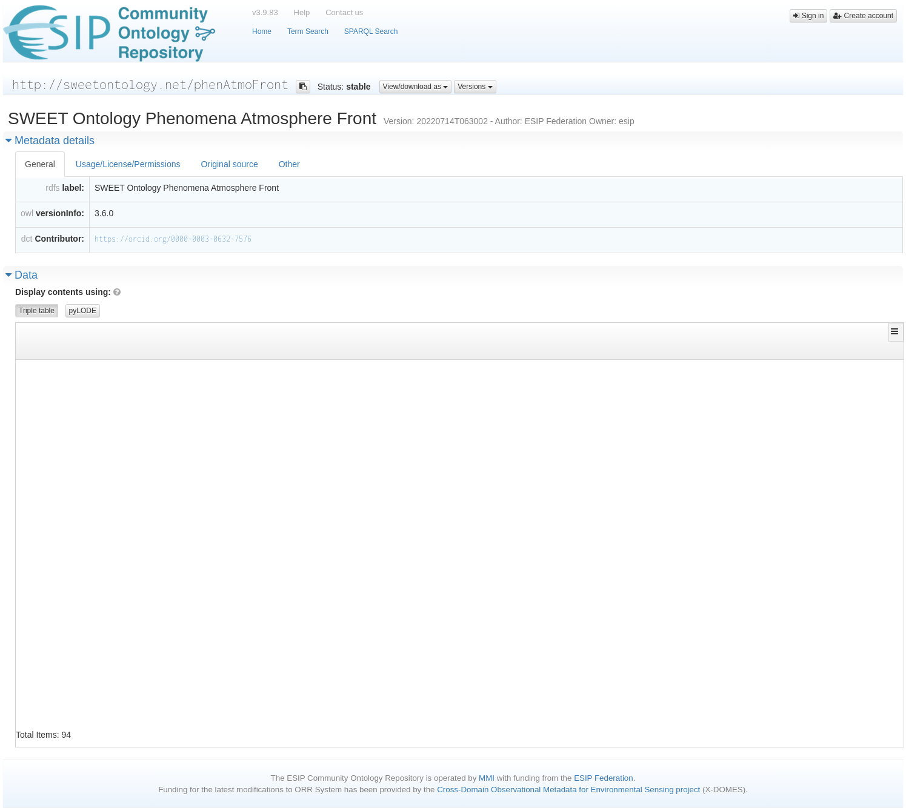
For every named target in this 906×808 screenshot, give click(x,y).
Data (21, 275)
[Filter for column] (163, 350)
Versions (475, 86)
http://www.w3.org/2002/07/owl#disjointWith (404, 369)
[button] (896, 331)
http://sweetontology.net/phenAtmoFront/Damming (116, 460)
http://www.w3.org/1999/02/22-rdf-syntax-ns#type (415, 387)
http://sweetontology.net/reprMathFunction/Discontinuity (727, 678)
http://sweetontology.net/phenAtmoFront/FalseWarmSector (133, 587)
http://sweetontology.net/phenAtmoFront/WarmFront (712, 369)
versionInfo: (60, 213)
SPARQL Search (371, 31)
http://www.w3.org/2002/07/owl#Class (685, 387)
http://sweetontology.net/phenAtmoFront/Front (704, 442)
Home (261, 31)
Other (289, 164)
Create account (863, 16)
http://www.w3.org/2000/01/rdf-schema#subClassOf (415, 424)
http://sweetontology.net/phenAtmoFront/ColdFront (120, 369)
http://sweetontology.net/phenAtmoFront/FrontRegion (125, 715)
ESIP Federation (603, 778)
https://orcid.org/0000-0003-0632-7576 (173, 238)
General (40, 164)
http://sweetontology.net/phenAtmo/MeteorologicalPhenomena (732, 624)
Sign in (808, 16)
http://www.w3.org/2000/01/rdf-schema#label (404, 406)
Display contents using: (68, 292)
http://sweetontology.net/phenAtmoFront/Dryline (116, 533)
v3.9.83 (265, 12)
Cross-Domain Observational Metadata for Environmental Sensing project (568, 789)
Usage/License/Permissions (128, 164)
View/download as (415, 86)
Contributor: (59, 238)
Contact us (344, 12)
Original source (229, 164)
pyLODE (82, 310)
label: (73, 188)
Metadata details (50, 140)
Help (302, 12)
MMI (487, 778)
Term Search (307, 31)
